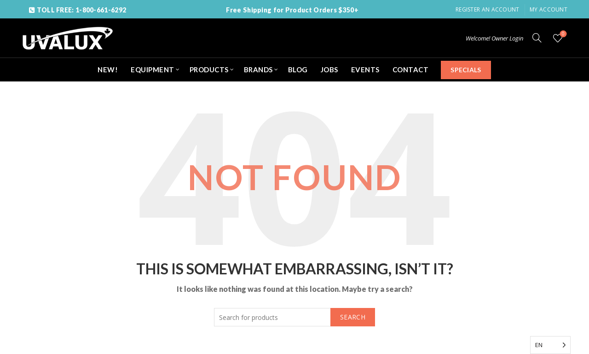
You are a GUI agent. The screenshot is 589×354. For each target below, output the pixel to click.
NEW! (108, 69)
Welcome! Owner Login (494, 38)
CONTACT (411, 69)
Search (352, 317)
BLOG (298, 69)
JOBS (329, 69)
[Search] (537, 38)
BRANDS (258, 69)
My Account (548, 9)
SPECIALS (465, 70)
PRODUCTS (209, 69)
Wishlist (562, 34)
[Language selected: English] (550, 345)
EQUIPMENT (152, 69)
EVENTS (365, 69)
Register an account (488, 9)
